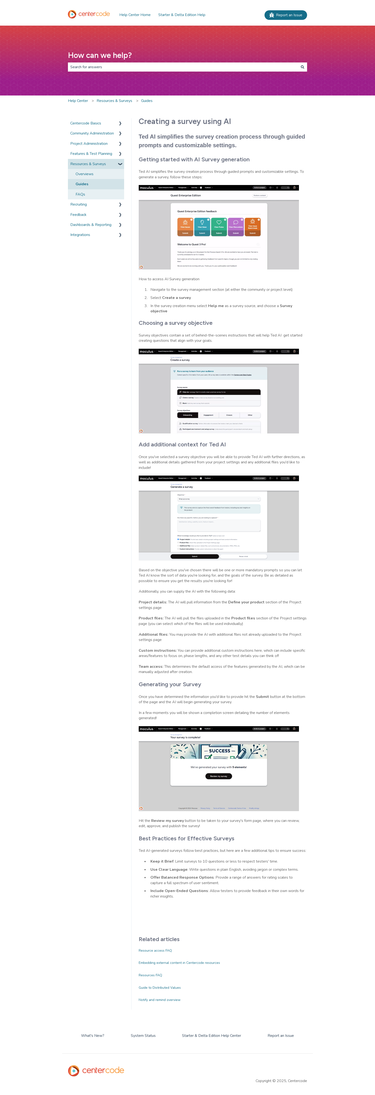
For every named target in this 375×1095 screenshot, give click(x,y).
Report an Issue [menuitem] (281, 1035)
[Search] (302, 67)
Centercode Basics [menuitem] (85, 123)
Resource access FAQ (155, 950)
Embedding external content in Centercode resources (179, 962)
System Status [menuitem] (143, 1035)
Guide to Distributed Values (160, 987)
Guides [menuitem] (82, 184)
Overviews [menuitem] (85, 174)
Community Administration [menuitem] (92, 133)
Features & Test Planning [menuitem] (91, 153)
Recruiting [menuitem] (78, 204)
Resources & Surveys (114, 100)
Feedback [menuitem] (78, 214)
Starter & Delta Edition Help (181, 14)
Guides (147, 100)
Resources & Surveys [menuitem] (88, 164)
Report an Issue (285, 15)
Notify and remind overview (160, 1000)
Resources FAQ (150, 975)
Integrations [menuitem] (80, 234)
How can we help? (100, 55)
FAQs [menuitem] (80, 194)
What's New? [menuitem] (92, 1035)
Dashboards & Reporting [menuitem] (90, 224)
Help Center (78, 100)
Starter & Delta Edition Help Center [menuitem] (211, 1035)
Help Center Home (135, 14)
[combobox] (183, 67)
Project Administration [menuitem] (89, 143)
